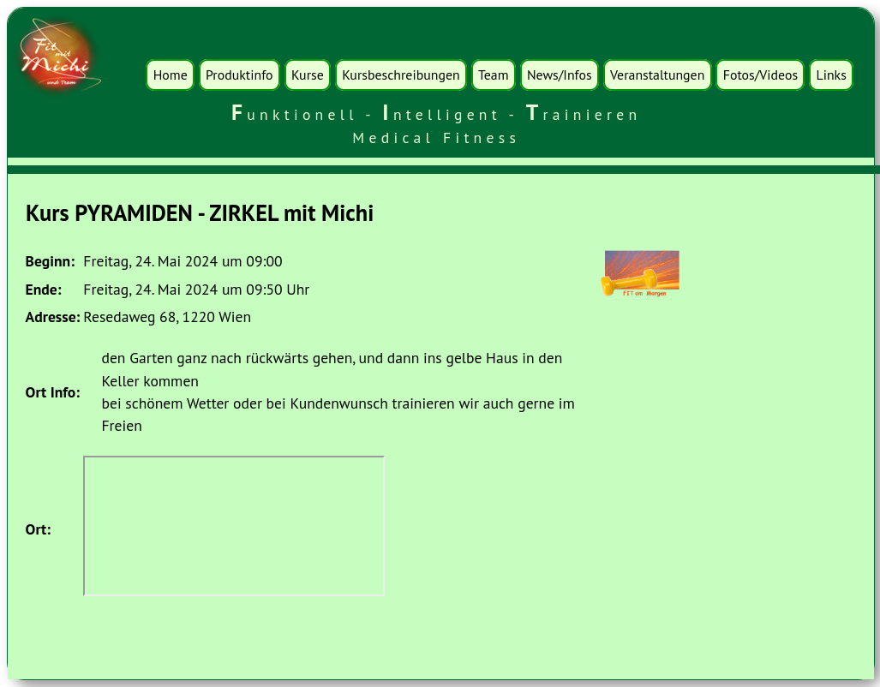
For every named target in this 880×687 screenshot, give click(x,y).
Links (832, 74)
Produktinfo (239, 74)
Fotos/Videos (760, 74)
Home (170, 74)
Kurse (307, 74)
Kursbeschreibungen (400, 74)
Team (493, 74)
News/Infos (559, 74)
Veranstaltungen (657, 74)
